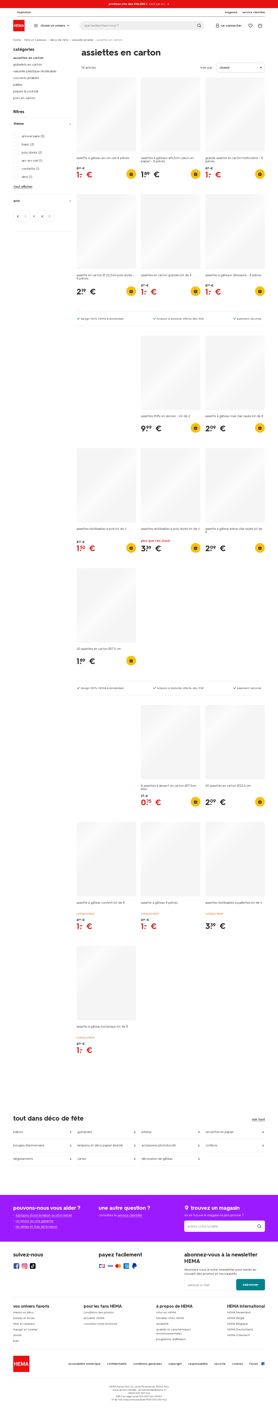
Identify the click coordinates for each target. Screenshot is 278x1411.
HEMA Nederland (238, 1312)
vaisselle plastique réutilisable (34, 71)
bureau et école (24, 1318)
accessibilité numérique (84, 1364)
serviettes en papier (220, 1132)
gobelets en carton (27, 64)
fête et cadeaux (35, 40)
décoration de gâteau (157, 1159)
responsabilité (198, 1364)
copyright (175, 1364)
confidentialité (117, 1364)
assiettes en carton (28, 58)
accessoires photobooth (159, 1145)
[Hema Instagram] (24, 1266)
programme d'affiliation (171, 1339)
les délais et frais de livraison (36, 1226)
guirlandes (84, 1132)
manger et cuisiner (25, 1329)
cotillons (211, 1145)
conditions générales (147, 1364)
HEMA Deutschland (240, 1329)
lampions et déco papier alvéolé (100, 1145)
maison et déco (23, 1312)
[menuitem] (20, 12)
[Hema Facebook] (16, 1266)
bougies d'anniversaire (28, 1145)
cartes (81, 1159)
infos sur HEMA (166, 1312)
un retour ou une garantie (35, 1221)
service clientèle (130, 1215)
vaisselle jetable (82, 40)
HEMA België (235, 1318)
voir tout (258, 1119)
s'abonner (251, 1285)
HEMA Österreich (238, 1335)
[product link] (106, 114)
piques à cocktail (25, 91)
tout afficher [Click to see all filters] (23, 186)
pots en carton (24, 98)
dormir (17, 1335)
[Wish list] (250, 25)
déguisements (23, 1159)
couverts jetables (26, 78)
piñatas (146, 1132)
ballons (18, 1132)
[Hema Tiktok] (33, 1266)
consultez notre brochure (100, 1324)
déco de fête (59, 40)
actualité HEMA (94, 1318)
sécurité (220, 1364)
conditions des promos (99, 1312)
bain (16, 1341)
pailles (17, 85)
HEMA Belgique (237, 1324)
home (17, 40)
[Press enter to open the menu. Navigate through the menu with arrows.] (52, 25)
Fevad (253, 1364)
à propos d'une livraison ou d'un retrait (44, 1215)
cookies (237, 1364)
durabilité (162, 1324)
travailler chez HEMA (170, 1318)
